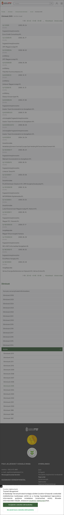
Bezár (1, 486)
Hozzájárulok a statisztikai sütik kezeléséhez (20, 505)
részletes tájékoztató (37, 500)
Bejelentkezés (57, 3)
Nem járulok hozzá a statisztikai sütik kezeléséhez (20, 510)
